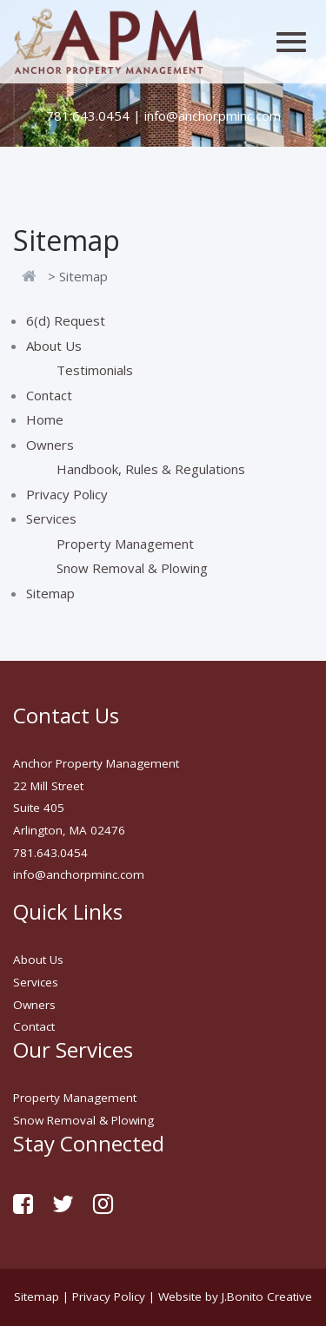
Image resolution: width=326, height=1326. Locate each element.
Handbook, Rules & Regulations (151, 469)
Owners (50, 444)
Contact (49, 395)
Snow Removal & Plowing (132, 568)
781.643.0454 (88, 115)
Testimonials (95, 370)
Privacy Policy (67, 494)
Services (51, 518)
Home (44, 419)
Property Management (125, 543)
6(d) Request (65, 320)
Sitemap (50, 593)
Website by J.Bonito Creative (235, 1296)
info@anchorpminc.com (212, 115)
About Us (54, 345)
